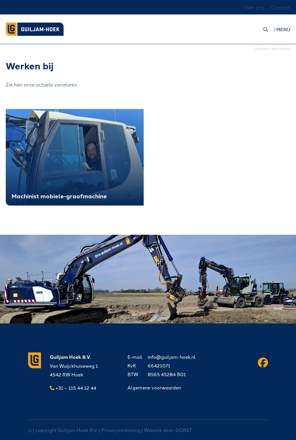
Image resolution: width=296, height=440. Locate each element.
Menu (281, 29)
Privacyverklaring (120, 430)
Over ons (253, 7)
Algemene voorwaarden (154, 387)
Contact (280, 7)
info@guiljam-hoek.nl (161, 357)
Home (261, 48)
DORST (183, 430)
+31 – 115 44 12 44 (73, 387)
